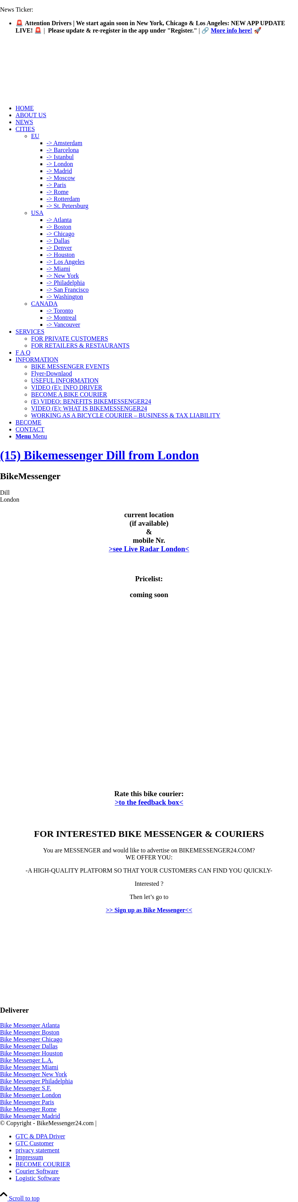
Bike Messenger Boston (29, 1032)
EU (35, 136)
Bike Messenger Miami (29, 1067)
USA (37, 213)
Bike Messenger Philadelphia (36, 1081)
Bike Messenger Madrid (30, 1116)
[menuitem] (157, 108)
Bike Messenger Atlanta (30, 1025)
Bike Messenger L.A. (26, 1060)
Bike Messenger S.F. (25, 1088)
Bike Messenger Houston (31, 1053)
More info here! (231, 30)
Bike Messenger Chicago (31, 1039)
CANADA (44, 303)
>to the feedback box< (149, 802)
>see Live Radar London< (149, 549)
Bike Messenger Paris (27, 1102)
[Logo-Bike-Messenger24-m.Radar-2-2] (58, 77)
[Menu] (31, 436)
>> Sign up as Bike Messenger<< (149, 910)
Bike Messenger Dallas (28, 1046)
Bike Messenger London (30, 1095)
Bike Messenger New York (33, 1074)
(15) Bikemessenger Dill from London (99, 455)
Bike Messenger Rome (28, 1109)
